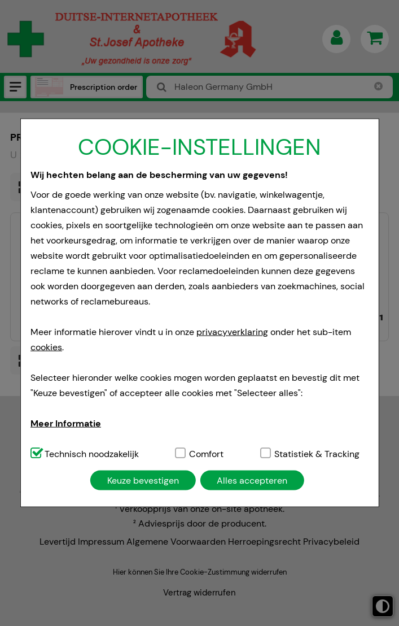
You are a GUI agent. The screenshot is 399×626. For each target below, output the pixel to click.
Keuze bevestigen (143, 480)
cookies (46, 347)
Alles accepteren (252, 480)
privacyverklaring (232, 331)
